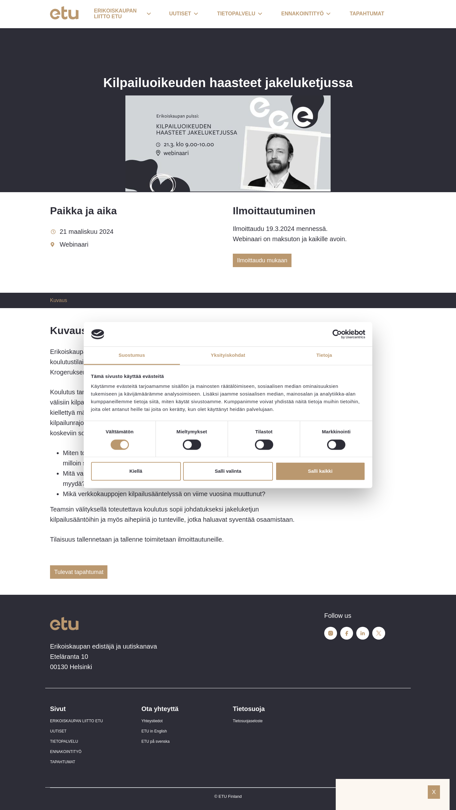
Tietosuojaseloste (248, 721)
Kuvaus (58, 300)
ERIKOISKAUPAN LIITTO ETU (76, 721)
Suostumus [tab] (132, 355)
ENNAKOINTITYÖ (65, 751)
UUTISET (58, 731)
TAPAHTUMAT (62, 762)
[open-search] (396, 14)
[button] (122, 14)
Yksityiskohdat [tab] (228, 355)
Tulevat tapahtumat (78, 572)
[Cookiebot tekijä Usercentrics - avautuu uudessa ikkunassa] (337, 334)
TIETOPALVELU (64, 741)
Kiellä (135, 471)
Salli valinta (228, 471)
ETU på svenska (155, 741)
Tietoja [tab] (324, 355)
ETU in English (154, 731)
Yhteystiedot (152, 721)
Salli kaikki (320, 471)
